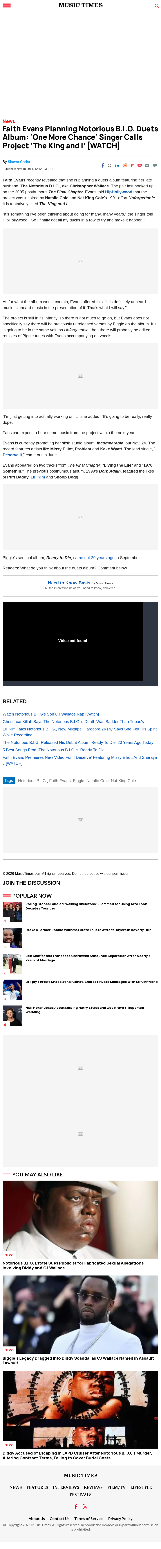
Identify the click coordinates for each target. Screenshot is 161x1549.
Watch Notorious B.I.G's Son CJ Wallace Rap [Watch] (51, 714)
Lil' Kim (38, 477)
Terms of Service (88, 1518)
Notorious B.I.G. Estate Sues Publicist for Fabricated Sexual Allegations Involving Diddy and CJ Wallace (73, 1265)
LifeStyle (141, 1487)
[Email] (147, 165)
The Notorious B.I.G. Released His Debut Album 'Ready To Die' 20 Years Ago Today (78, 742)
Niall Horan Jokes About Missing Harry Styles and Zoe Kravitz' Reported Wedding (84, 1009)
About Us (37, 1518)
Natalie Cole (98, 780)
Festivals (80, 1494)
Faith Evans (60, 780)
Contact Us (59, 1518)
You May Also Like (37, 1174)
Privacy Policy (120, 1518)
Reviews (93, 1487)
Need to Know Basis (69, 582)
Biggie (78, 780)
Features (37, 1487)
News (9, 121)
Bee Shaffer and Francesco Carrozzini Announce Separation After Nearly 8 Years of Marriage (87, 957)
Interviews (66, 1487)
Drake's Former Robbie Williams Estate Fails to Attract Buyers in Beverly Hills (88, 930)
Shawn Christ (19, 162)
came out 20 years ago (93, 557)
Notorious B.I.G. (32, 780)
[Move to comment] (154, 165)
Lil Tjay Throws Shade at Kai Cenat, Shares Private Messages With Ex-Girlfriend (91, 981)
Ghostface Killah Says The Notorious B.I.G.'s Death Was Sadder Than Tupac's (73, 721)
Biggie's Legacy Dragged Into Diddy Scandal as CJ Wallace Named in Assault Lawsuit (78, 1360)
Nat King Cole (123, 780)
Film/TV (116, 1487)
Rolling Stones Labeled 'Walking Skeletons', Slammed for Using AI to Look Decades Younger (86, 906)
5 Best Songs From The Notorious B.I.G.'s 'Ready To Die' (54, 750)
